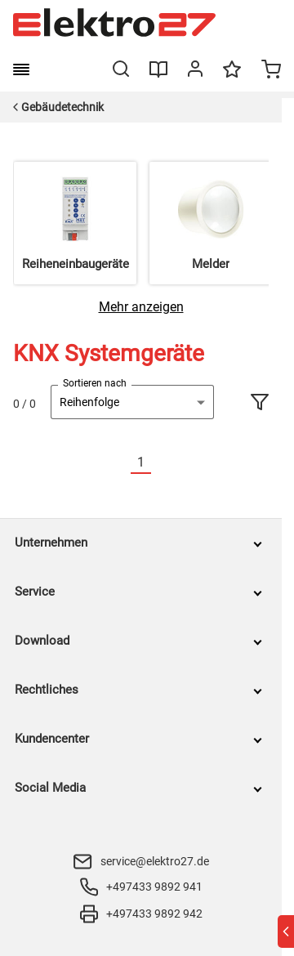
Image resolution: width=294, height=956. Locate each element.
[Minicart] (271, 71)
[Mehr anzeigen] (141, 307)
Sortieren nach (95, 383)
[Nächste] (161, 463)
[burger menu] (21, 69)
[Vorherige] (121, 463)
